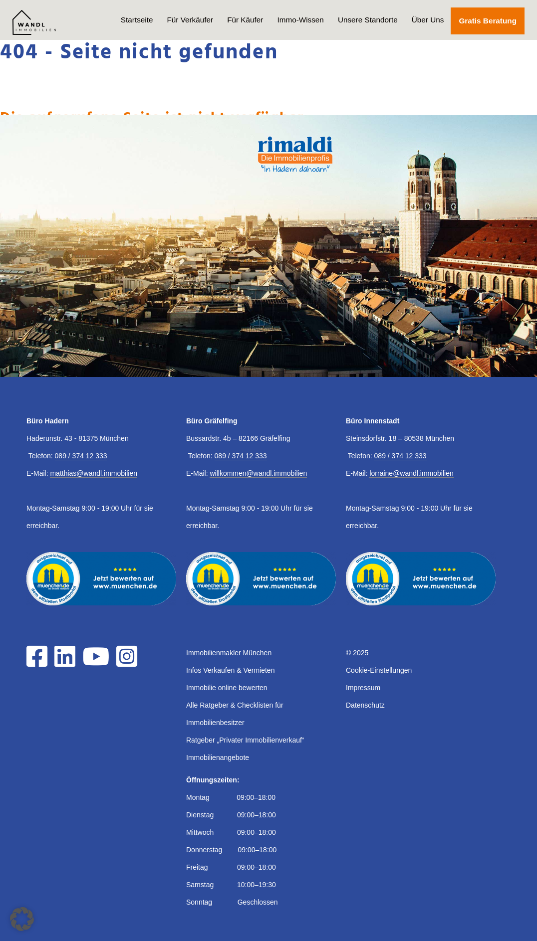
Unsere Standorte (368, 19)
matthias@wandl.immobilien (93, 473)
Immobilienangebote (217, 757)
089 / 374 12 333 (81, 456)
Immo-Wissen (300, 19)
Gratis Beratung (488, 20)
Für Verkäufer (190, 19)
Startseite (137, 19)
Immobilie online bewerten (227, 688)
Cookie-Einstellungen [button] (379, 670)
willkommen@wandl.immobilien (258, 473)
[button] (22, 919)
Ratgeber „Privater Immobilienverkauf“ (245, 740)
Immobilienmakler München (228, 653)
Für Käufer (245, 19)
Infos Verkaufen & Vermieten (230, 670)
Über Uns (428, 19)
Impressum (363, 688)
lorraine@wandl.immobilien (411, 473)
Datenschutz (365, 705)
